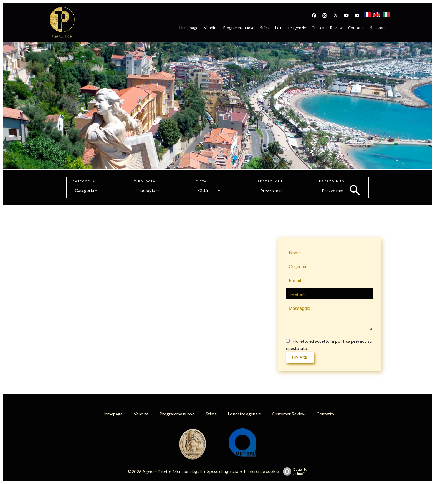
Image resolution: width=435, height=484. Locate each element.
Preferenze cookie (261, 471)
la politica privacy (348, 341)
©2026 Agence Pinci (147, 471)
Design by (293, 471)
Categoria (84, 181)
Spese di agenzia (222, 471)
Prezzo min (270, 181)
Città (201, 181)
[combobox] (86, 190)
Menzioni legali (187, 471)
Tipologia (145, 181)
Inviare (300, 357)
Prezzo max (332, 181)
